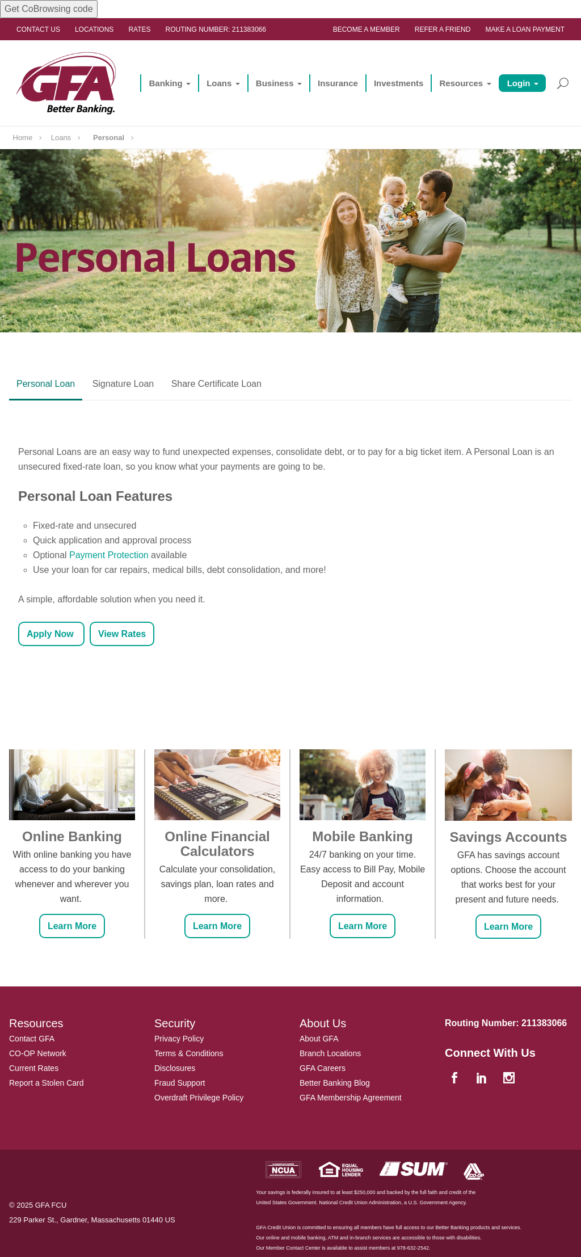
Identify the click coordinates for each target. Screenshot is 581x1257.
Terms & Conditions (188, 1053)
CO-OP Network (37, 1053)
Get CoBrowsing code (49, 9)
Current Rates (33, 1068)
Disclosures (174, 1068)
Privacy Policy (179, 1038)
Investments (399, 83)
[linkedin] (483, 1079)
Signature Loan (123, 384)
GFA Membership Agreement (351, 1097)
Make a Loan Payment (525, 29)
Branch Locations (330, 1053)
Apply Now (51, 634)
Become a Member (366, 29)
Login (519, 83)
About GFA (319, 1038)
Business (275, 83)
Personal (108, 137)
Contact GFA (31, 1038)
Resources (461, 83)
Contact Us (38, 29)
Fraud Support (179, 1082)
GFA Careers (323, 1068)
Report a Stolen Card (46, 1082)
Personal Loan (45, 384)
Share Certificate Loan (216, 384)
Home (23, 137)
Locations (94, 29)
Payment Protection (109, 555)
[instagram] (510, 1079)
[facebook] (455, 1079)
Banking (165, 83)
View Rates (122, 634)
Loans (219, 83)
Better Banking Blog (335, 1082)
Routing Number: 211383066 (216, 29)
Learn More (72, 926)
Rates (139, 29)
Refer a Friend (443, 29)
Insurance (338, 83)
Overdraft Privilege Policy (198, 1097)
